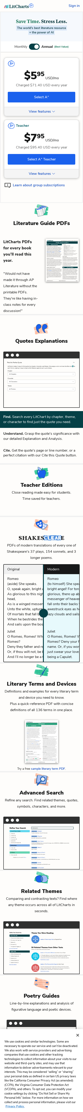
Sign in (74, 5)
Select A (41, 97)
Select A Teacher (41, 159)
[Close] (78, 1043)
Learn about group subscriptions (39, 185)
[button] (41, 46)
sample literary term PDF (48, 769)
